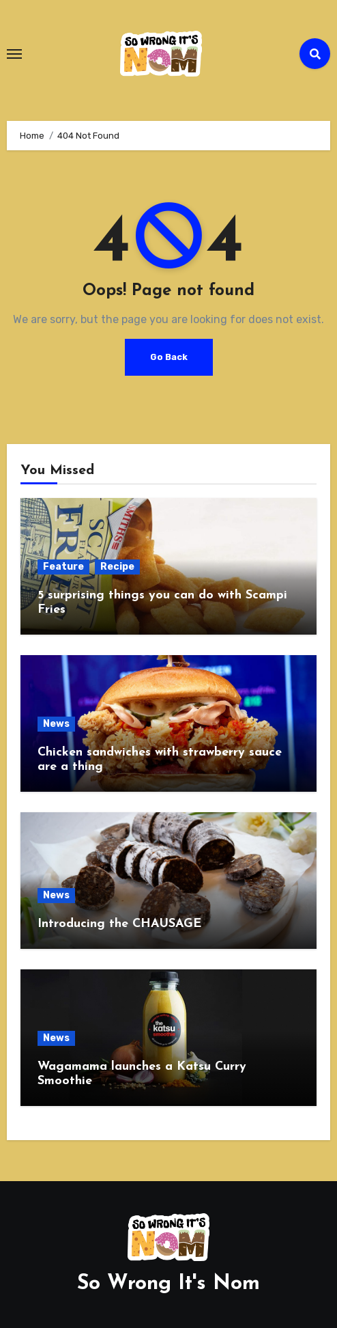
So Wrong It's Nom (168, 1284)
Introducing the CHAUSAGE (119, 923)
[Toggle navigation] (14, 54)
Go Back (169, 357)
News (56, 724)
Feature (63, 566)
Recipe (117, 566)
